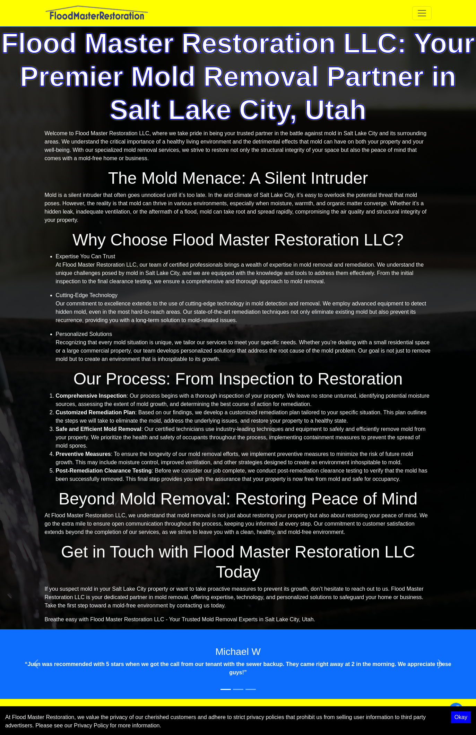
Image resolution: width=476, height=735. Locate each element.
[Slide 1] (225, 689)
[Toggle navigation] (422, 13)
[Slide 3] (250, 689)
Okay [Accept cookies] (461, 717)
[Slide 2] (238, 689)
